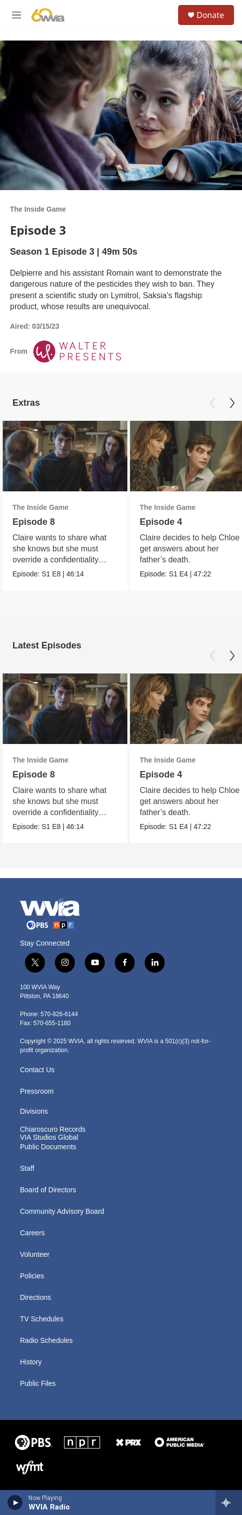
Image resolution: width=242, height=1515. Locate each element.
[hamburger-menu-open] (16, 15)
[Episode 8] (64, 456)
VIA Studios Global (49, 1137)
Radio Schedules (46, 1340)
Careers (32, 1233)
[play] (15, 1502)
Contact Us (37, 1070)
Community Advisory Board (62, 1211)
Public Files (38, 1383)
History (31, 1362)
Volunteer (34, 1254)
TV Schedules (41, 1319)
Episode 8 (33, 522)
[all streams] (229, 1502)
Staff (27, 1168)
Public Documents (48, 1147)
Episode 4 (161, 522)
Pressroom (37, 1091)
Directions (35, 1297)
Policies (32, 1276)
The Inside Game (38, 209)
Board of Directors (48, 1190)
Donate (210, 15)
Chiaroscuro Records (53, 1129)
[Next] (232, 403)
